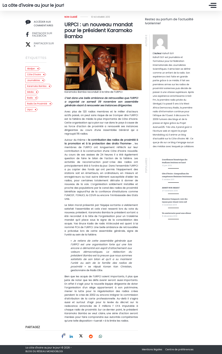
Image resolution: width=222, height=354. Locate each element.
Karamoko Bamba (36, 86)
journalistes (33, 80)
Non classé (70, 16)
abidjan (31, 68)
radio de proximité (37, 103)
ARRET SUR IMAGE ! (171, 187)
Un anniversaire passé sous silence (176, 213)
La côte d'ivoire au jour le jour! (33, 5)
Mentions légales (152, 349)
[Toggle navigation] (212, 5)
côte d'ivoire (34, 74)
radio (30, 97)
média (30, 91)
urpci (30, 109)
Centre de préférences (179, 349)
